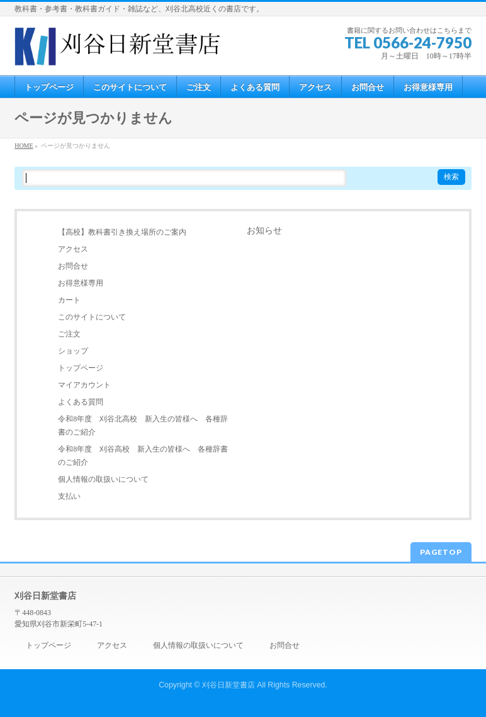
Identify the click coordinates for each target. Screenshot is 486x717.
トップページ (80, 368)
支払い (69, 496)
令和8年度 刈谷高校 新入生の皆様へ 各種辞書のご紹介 (143, 456)
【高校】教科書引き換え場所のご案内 (122, 232)
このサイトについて (92, 317)
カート (69, 300)
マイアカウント (84, 385)
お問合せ (73, 266)
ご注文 (69, 334)
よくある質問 (80, 401)
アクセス (73, 249)
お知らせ (264, 230)
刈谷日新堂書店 (228, 685)
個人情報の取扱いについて (103, 479)
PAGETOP (441, 552)
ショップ (73, 351)
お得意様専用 (80, 283)
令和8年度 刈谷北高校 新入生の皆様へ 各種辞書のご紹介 (143, 425)
